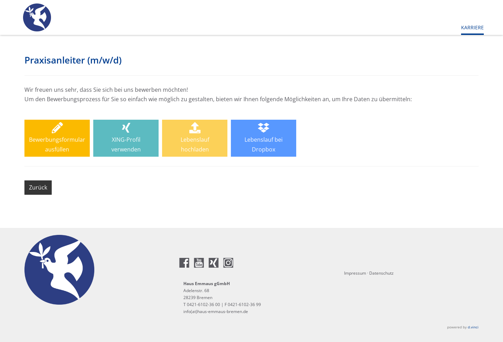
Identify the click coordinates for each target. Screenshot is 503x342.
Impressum (355, 273)
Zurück (38, 187)
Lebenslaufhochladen (195, 137)
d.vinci (473, 327)
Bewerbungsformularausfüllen (57, 137)
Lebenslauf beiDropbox (264, 137)
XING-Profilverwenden (126, 137)
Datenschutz (381, 273)
